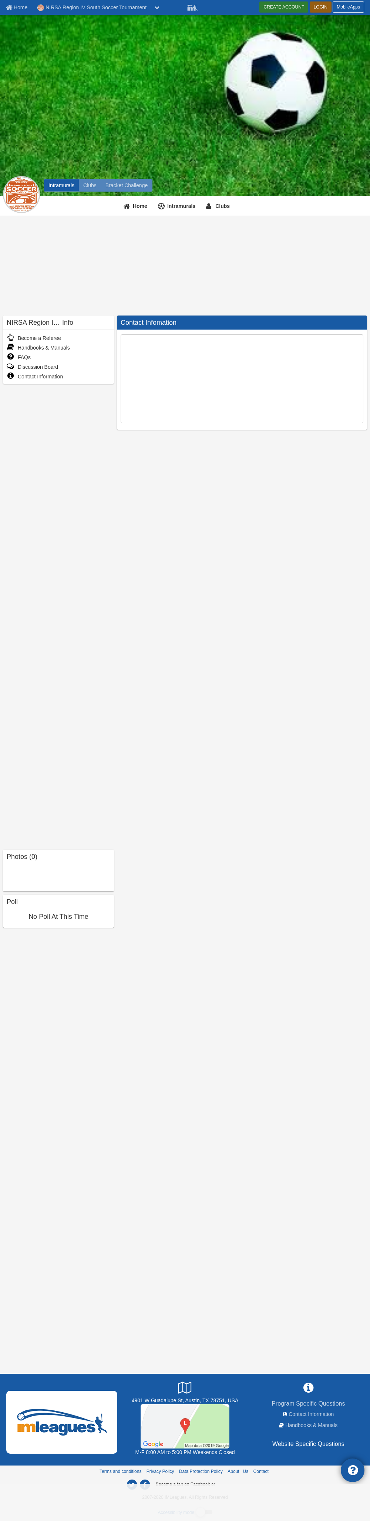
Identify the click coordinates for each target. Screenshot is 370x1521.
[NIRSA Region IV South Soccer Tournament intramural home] (61, 185)
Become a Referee (34, 338)
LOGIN (320, 7)
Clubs (222, 206)
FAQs (19, 357)
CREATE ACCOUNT (283, 7)
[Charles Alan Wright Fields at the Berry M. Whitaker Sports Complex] (185, 1426)
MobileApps (348, 7)
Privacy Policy (160, 1471)
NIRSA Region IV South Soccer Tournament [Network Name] (92, 7)
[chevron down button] (157, 7)
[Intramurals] (177, 206)
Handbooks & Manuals (38, 348)
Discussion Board (32, 367)
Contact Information (35, 377)
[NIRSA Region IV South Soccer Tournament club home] (90, 185)
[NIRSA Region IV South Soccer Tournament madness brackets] (126, 185)
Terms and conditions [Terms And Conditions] (120, 1471)
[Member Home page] (16, 7)
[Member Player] (192, 6)
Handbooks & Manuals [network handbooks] (311, 1425)
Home (140, 206)
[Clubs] (218, 206)
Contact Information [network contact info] (311, 1414)
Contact (261, 1471)
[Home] (136, 206)
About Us (238, 1471)
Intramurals (181, 206)
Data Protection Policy (201, 1471)
